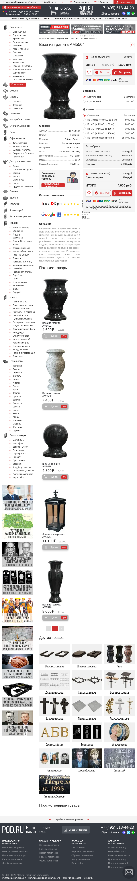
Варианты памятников (82, 851)
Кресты (16, 393)
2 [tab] (82, 36)
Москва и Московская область (19, 2)
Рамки (16, 413)
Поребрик (17, 275)
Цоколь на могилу (117, 859)
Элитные (17, 52)
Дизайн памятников (12, 863)
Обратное (17, 372)
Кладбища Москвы (22, 467)
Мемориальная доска (23, 265)
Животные (18, 427)
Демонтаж (18, 356)
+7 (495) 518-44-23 (117, 8)
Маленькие (18, 59)
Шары (15, 289)
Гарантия (71, 18)
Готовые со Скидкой (23, 79)
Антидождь (18, 332)
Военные (17, 420)
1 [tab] (80, 35)
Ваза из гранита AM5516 (51, 606)
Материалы (18, 440)
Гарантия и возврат (71, 878)
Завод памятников (80, 859)
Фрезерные (18, 38)
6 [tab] (91, 35)
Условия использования (14, 878)
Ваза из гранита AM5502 (51, 324)
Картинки (17, 366)
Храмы (16, 389)
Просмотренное (79, 2)
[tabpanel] (54, 29)
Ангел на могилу (21, 227)
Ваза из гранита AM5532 (51, 394)
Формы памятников (49, 860)
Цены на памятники (49, 845)
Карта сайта (19, 477)
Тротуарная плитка (22, 272)
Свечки (16, 406)
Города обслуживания (24, 470)
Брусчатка (18, 237)
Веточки (17, 400)
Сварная (17, 101)
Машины (17, 424)
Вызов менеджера (75, 829)
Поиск (62, 2)
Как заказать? (78, 847)
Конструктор (124, 2)
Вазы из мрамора (21, 248)
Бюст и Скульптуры (22, 241)
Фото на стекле (20, 146)
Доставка (31, 18)
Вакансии (17, 464)
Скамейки (17, 268)
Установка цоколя (21, 346)
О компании (17, 18)
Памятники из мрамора (13, 855)
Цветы (16, 183)
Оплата (82, 18)
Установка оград (21, 342)
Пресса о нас (19, 460)
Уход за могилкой (21, 339)
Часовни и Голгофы (22, 66)
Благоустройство (21, 336)
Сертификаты (19, 453)
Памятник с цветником (119, 867)
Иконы (16, 379)
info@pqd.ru (48, 2)
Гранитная (18, 108)
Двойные (17, 45)
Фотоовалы (18, 285)
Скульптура (18, 180)
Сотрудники (18, 450)
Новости (17, 457)
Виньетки (17, 403)
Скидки (93, 18)
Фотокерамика (20, 143)
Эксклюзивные (20, 62)
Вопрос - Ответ (20, 447)
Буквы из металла (22, 150)
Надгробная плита (117, 851)
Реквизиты (88, 878)
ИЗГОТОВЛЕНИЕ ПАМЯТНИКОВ (11, 842)
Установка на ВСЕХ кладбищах (21, 7)
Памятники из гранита (13, 847)
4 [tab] (87, 35)
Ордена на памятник (23, 186)
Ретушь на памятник (23, 325)
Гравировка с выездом (24, 322)
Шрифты (17, 376)
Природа (17, 396)
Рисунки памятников (23, 474)
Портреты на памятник (24, 312)
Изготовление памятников (26, 830)
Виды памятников (48, 849)
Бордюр (16, 234)
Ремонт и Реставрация (24, 353)
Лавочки (17, 258)
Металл (16, 176)
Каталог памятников (12, 859)
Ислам (16, 417)
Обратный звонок (110, 13)
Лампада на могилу (22, 261)
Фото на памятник (21, 308)
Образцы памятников (82, 855)
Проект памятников (49, 853)
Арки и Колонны (21, 49)
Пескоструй (18, 156)
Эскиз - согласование (23, 305)
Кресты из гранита (22, 69)
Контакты (121, 18)
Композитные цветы (23, 169)
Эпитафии (18, 443)
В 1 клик (102, 72)
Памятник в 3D (20, 301)
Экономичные (19, 32)
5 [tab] (89, 35)
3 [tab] (84, 35)
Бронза (16, 173)
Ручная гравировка (22, 318)
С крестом (18, 55)
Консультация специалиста (51, 185)
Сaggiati (16, 292)
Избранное (101, 2)
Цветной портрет (21, 315)
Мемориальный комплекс (15, 851)
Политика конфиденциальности (44, 878)
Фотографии (106, 18)
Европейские (19, 72)
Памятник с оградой (118, 863)
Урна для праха (20, 282)
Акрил (16, 166)
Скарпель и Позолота (23, 153)
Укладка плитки (20, 349)
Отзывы (59, 18)
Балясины (18, 231)
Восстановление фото (24, 329)
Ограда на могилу (117, 847)
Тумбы (16, 278)
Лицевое (17, 369)
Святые (16, 386)
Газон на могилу (21, 255)
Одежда (17, 430)
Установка (45, 18)
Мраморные (19, 76)
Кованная (17, 105)
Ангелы (16, 383)
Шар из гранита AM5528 (51, 465)
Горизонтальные (21, 42)
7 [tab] (93, 35)
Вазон (16, 244)
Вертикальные (20, 35)
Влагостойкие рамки (23, 251)
